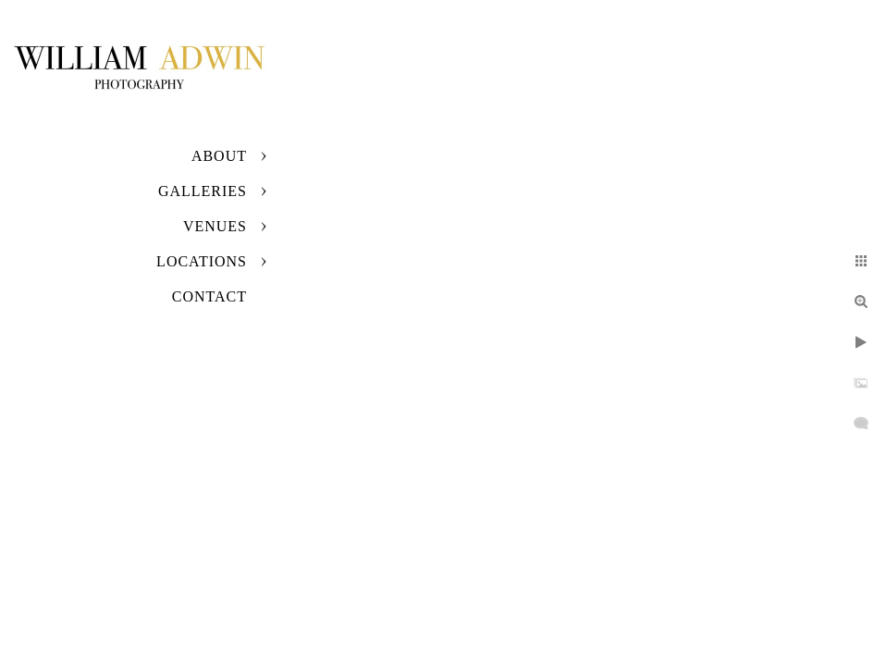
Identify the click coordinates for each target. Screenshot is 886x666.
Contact (209, 296)
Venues (215, 226)
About (219, 156)
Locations (201, 261)
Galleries (202, 191)
